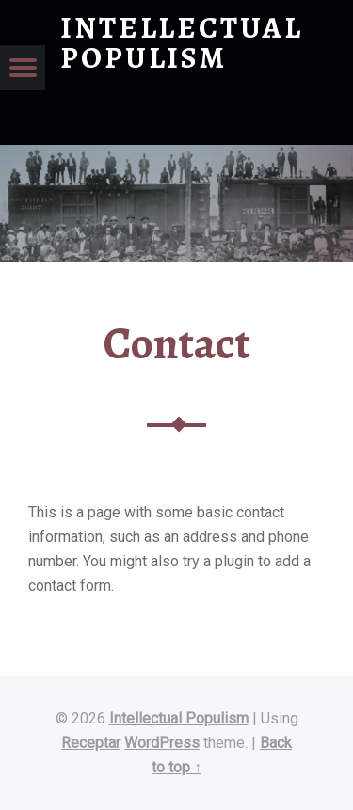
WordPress (162, 743)
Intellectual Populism (179, 718)
